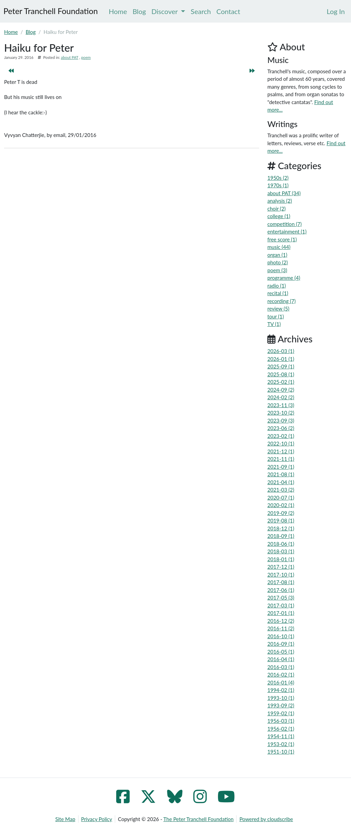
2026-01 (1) (280, 359)
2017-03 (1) (280, 605)
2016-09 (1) (280, 644)
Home (11, 32)
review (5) (278, 308)
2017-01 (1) (280, 613)
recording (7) (281, 301)
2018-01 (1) (280, 559)
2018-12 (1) (280, 528)
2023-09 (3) (280, 420)
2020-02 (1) (280, 505)
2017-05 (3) (280, 597)
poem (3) (277, 270)
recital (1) (277, 293)
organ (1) (277, 255)
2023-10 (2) (280, 413)
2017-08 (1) (280, 582)
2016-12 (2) (280, 621)
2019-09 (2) (280, 513)
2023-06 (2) (280, 428)
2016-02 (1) (280, 674)
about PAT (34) (284, 193)
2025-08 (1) (280, 374)
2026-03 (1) (280, 351)
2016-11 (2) (280, 628)
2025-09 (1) (280, 366)
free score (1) (282, 239)
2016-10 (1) (280, 636)
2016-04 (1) (280, 659)
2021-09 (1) (280, 467)
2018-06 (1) (280, 544)
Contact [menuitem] (228, 11)
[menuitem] (336, 11)
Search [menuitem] (201, 11)
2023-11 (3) (280, 405)
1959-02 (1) (280, 713)
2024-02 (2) (280, 397)
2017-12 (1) (280, 567)
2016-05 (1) (280, 652)
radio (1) (276, 285)
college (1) (278, 216)
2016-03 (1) (280, 667)
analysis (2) (279, 201)
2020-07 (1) (280, 497)
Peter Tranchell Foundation (50, 11)
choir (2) (276, 208)
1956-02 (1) (280, 729)
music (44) (278, 247)
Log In (336, 11)
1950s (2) (278, 178)
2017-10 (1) (280, 574)
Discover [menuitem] (168, 11)
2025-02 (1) (280, 382)
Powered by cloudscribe (266, 819)
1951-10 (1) (280, 751)
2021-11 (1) (280, 459)
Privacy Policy (96, 819)
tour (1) (275, 316)
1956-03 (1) (280, 721)
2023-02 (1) (280, 436)
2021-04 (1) (280, 482)
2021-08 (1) (280, 474)
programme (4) (283, 278)
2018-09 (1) (280, 536)
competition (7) (284, 224)
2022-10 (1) (280, 443)
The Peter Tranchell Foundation (199, 819)
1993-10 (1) (280, 698)
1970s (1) (278, 185)
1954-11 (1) (280, 736)
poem (86, 57)
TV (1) (274, 324)
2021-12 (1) (280, 451)
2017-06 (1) (280, 590)
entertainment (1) (286, 231)
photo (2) (277, 262)
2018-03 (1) (280, 551)
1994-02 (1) (280, 690)
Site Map (65, 819)
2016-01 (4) (280, 682)
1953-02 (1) (280, 744)
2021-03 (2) (280, 490)
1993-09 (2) (280, 705)
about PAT (69, 57)
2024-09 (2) (280, 390)
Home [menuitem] (118, 11)
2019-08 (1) (280, 520)
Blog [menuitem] (139, 11)
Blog (31, 32)
